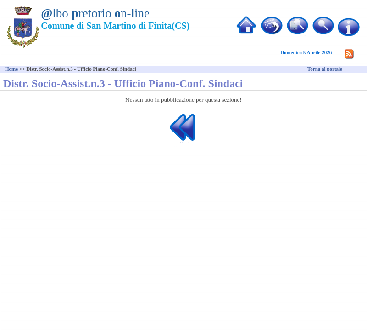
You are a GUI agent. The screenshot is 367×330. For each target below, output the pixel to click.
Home (11, 69)
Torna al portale (324, 69)
